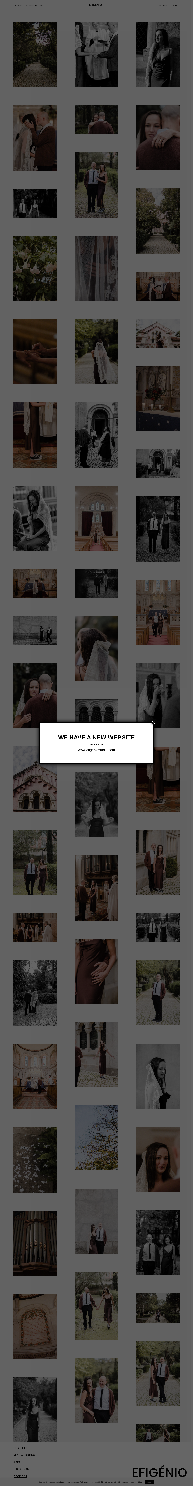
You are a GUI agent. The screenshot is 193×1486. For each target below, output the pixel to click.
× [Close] (153, 722)
